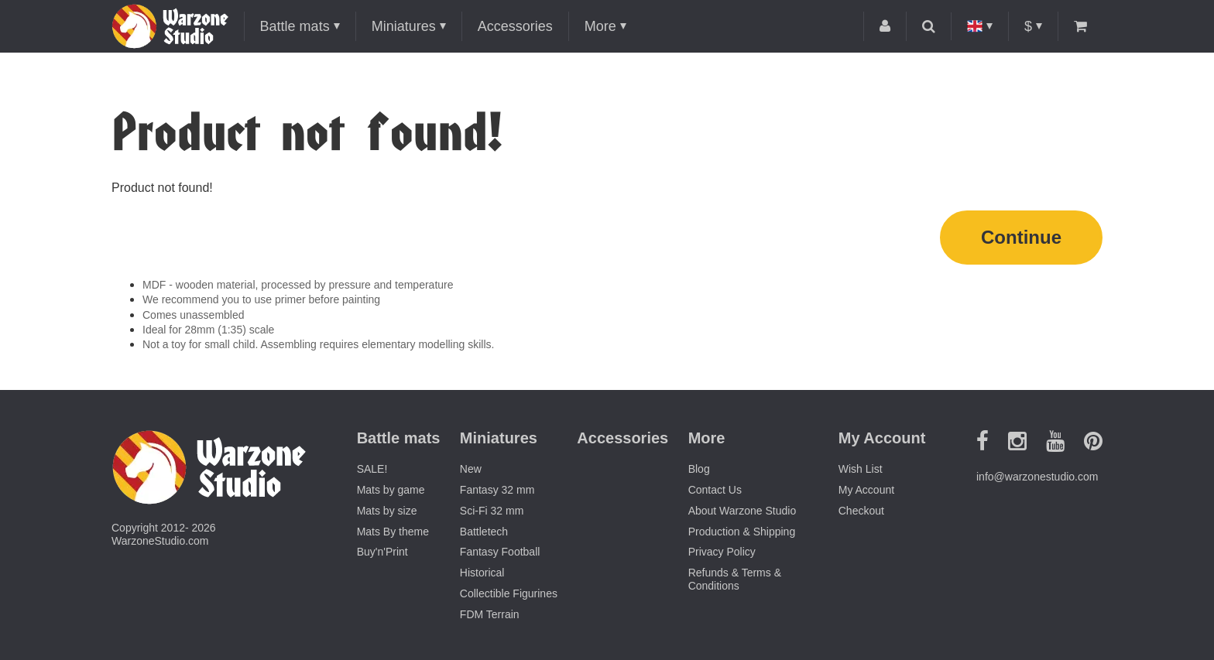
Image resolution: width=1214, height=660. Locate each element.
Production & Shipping (742, 531)
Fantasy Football (500, 551)
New (471, 469)
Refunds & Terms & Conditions (734, 579)
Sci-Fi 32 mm (491, 510)
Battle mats (295, 26)
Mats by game (391, 490)
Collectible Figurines (508, 593)
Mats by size (387, 510)
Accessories (515, 26)
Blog (699, 469)
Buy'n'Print (382, 551)
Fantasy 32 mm (497, 490)
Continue (1021, 237)
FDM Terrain (490, 614)
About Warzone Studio (742, 510)
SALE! (372, 469)
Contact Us (715, 490)
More (600, 26)
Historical (482, 572)
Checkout (861, 510)
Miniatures (404, 26)
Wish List (860, 469)
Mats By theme (393, 531)
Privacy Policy (722, 551)
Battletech (484, 531)
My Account (866, 490)
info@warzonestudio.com (1037, 476)
